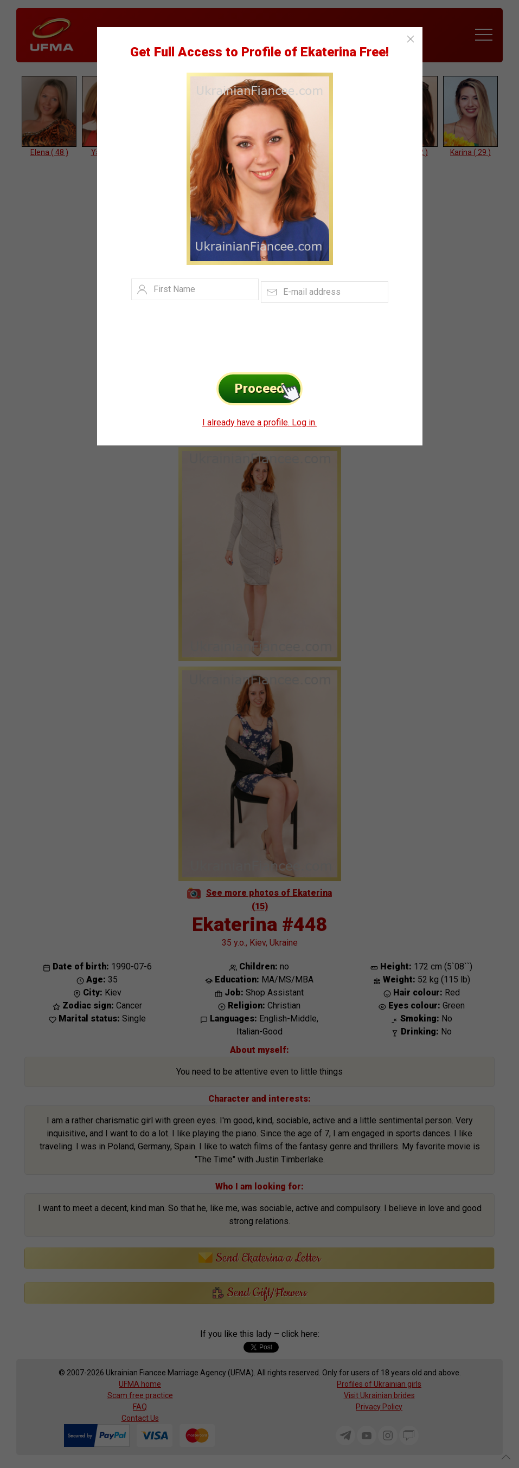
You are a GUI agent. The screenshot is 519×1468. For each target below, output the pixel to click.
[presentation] (243, 335)
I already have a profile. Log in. (259, 422)
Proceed (269, 388)
